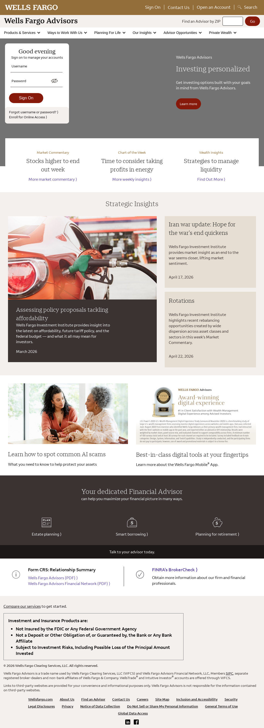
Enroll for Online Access (28, 117)
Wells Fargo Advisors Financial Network (69, 583)
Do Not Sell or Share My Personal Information (162, 706)
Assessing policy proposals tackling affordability (62, 314)
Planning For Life (108, 33)
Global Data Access (133, 713)
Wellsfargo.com (40, 699)
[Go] (252, 21)
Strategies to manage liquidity (211, 165)
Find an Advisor (93, 699)
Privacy (67, 706)
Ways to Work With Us (65, 33)
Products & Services (20, 33)
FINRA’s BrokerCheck (175, 570)
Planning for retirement (217, 527)
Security (231, 699)
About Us (67, 699)
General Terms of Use (221, 706)
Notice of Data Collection (100, 706)
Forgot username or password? (33, 112)
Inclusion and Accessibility (197, 699)
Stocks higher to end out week (53, 165)
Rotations (181, 300)
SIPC (229, 673)
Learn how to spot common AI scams (57, 454)
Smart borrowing (132, 527)
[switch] (54, 80)
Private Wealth (221, 33)
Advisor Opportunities (181, 33)
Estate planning (47, 527)
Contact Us (179, 7)
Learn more (188, 103)
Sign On (152, 7)
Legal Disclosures (41, 706)
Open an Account (213, 7)
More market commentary (52, 179)
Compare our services (22, 606)
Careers (142, 699)
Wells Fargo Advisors (53, 577)
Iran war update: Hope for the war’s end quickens (202, 228)
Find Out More (211, 179)
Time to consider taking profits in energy (131, 165)
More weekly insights (132, 179)
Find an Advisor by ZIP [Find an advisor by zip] (201, 21)
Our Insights (142, 33)
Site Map (162, 699)
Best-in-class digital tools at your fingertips (192, 454)
